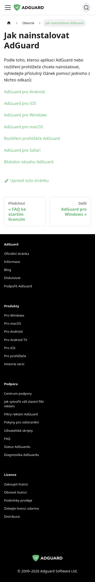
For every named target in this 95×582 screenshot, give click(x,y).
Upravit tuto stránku (26, 180)
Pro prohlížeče (15, 356)
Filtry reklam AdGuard (21, 414)
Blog (7, 269)
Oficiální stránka (16, 253)
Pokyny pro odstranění (21, 422)
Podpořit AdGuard (18, 286)
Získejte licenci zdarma (21, 508)
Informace (12, 261)
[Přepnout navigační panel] (8, 7)
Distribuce (12, 516)
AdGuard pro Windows (25, 115)
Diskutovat (12, 277)
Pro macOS (12, 323)
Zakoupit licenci (16, 484)
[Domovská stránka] (9, 23)
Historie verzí (14, 364)
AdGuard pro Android (24, 92)
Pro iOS (9, 348)
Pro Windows (14, 315)
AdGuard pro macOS (23, 127)
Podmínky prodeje (18, 500)
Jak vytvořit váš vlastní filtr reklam (24, 403)
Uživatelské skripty (18, 430)
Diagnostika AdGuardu (21, 454)
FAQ (7, 438)
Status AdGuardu (17, 446)
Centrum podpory (18, 393)
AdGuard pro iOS (20, 103)
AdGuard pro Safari (22, 150)
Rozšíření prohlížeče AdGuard (32, 138)
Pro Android (13, 331)
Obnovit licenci (15, 492)
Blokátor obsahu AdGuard (28, 162)
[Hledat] (86, 7)
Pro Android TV (15, 340)
